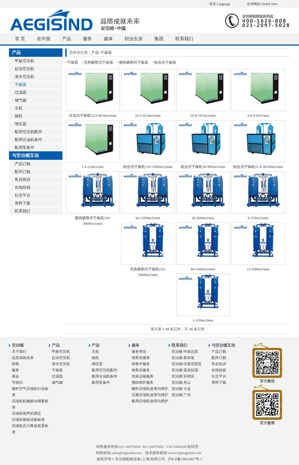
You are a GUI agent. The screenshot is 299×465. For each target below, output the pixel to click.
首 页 (20, 38)
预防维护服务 (143, 382)
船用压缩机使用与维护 (150, 401)
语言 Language (219, 4)
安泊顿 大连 (181, 389)
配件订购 (22, 172)
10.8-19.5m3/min (202, 115)
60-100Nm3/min (203, 269)
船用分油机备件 (28, 140)
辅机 (19, 116)
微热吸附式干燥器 (133, 62)
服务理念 (139, 351)
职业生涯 (134, 38)
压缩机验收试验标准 (28, 419)
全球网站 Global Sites (262, 4)
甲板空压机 (24, 61)
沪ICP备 (185, 459)
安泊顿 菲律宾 (183, 376)
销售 (15, 364)
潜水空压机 (24, 77)
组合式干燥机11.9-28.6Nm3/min (258, 167)
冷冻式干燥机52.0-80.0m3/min (92, 115)
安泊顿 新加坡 (183, 358)
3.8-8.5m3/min (258, 115)
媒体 (108, 38)
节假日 (17, 382)
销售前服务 (141, 358)
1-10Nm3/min (203, 320)
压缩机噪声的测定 (26, 413)
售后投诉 (22, 180)
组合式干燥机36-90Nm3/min (203, 167)
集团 (158, 38)
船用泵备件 (24, 147)
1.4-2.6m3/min (93, 167)
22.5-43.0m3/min (147, 115)
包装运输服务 (143, 376)
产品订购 (22, 164)
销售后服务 (141, 370)
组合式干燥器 (165, 62)
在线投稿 (22, 187)
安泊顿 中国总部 (185, 351)
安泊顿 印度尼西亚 (187, 364)
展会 (15, 376)
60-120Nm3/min (148, 218)
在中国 (43, 38)
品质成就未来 (23, 358)
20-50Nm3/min (203, 218)
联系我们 (184, 38)
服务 (87, 38)
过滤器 (20, 92)
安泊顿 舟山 (181, 382)
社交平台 (22, 195)
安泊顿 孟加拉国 (185, 370)
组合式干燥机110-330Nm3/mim (147, 167)
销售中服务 (141, 364)
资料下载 (22, 203)
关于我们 (19, 351)
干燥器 (20, 84)
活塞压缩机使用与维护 (150, 395)
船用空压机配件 (28, 132)
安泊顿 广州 (181, 395)
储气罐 (20, 100)
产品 (66, 38)
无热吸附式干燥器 (98, 62)
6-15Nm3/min (258, 218)
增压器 (20, 124)
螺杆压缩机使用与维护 (150, 389)
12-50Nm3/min (258, 269)
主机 (19, 108)
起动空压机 (24, 69)
